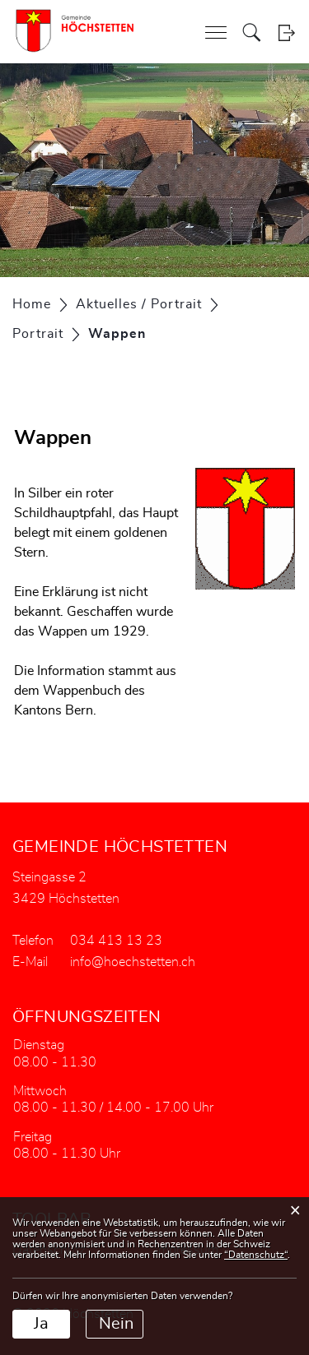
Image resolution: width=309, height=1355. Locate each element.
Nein (116, 1324)
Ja (41, 1324)
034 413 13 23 (116, 940)
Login (286, 32)
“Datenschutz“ (256, 1255)
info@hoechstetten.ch (132, 962)
